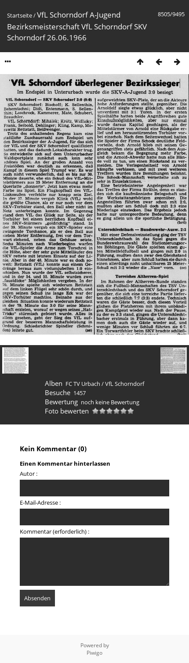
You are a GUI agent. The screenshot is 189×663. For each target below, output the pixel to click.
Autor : (28, 474)
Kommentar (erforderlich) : (54, 531)
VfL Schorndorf (124, 384)
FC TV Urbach (82, 384)
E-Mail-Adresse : (40, 502)
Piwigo (94, 652)
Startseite (19, 15)
